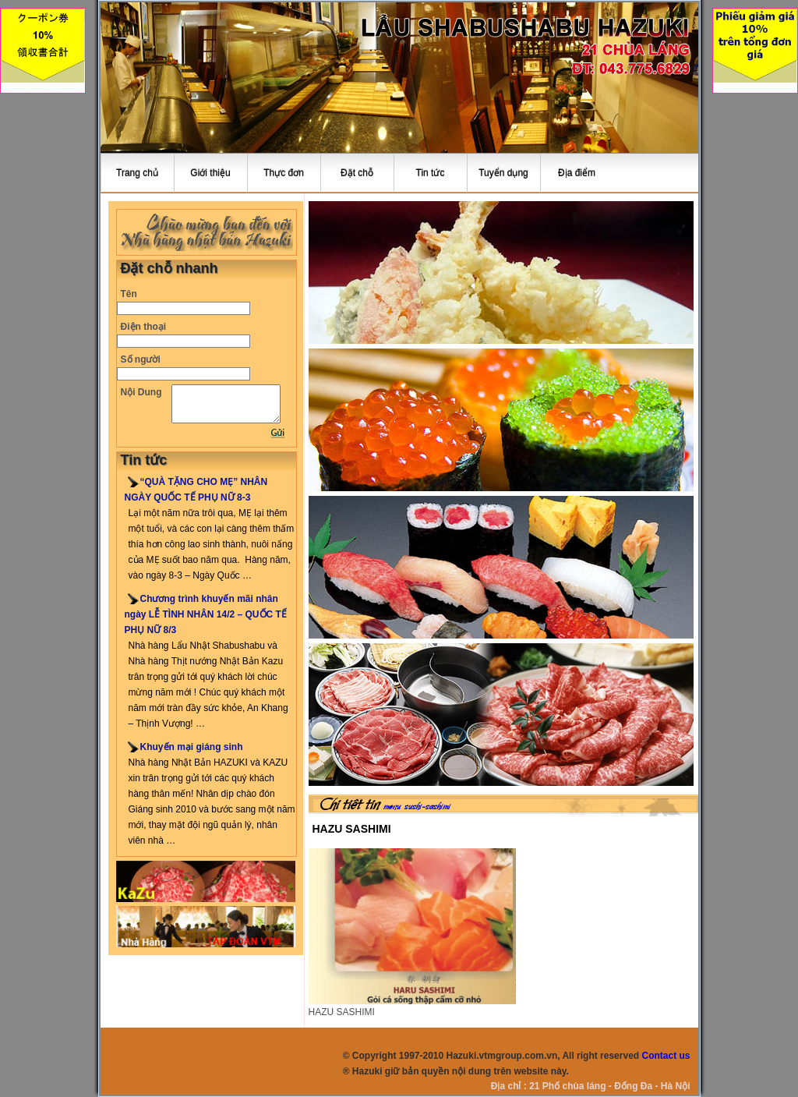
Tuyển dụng (503, 173)
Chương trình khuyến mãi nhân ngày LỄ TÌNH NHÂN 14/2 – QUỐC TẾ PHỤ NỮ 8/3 (206, 614)
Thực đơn (283, 173)
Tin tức (430, 173)
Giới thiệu (210, 173)
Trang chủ (137, 173)
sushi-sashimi (427, 807)
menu (392, 807)
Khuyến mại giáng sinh (191, 746)
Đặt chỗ (357, 173)
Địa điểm (576, 173)
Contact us (665, 1055)
